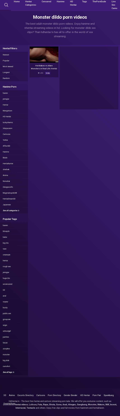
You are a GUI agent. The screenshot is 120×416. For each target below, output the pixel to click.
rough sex (7, 266)
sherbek (6, 169)
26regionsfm (8, 187)
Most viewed (8, 66)
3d (4, 290)
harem (5, 93)
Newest (6, 55)
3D (4, 395)
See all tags (8, 372)
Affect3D (6, 146)
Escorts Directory (25, 395)
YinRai (5, 140)
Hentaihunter (8, 163)
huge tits (6, 278)
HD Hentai (7, 117)
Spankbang (109, 395)
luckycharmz (8, 122)
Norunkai (6, 181)
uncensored (7, 284)
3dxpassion (7, 128)
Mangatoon (7, 111)
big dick (6, 360)
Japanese (7, 205)
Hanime (6, 152)
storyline (6, 349)
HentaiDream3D (9, 199)
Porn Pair (96, 395)
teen (4, 249)
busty (5, 308)
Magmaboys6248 (10, 193)
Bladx (5, 158)
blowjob (6, 231)
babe (5, 237)
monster (6, 354)
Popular (6, 61)
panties (6, 337)
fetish (5, 343)
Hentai (5, 105)
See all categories (11, 210)
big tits (6, 243)
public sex (7, 313)
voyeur (5, 302)
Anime (5, 175)
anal (4, 296)
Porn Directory (54, 395)
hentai (5, 261)
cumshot (6, 366)
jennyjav (6, 99)
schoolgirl (7, 331)
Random (6, 78)
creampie (6, 255)
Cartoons (6, 134)
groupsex (6, 319)
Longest (6, 72)
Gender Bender (70, 395)
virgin (5, 325)
